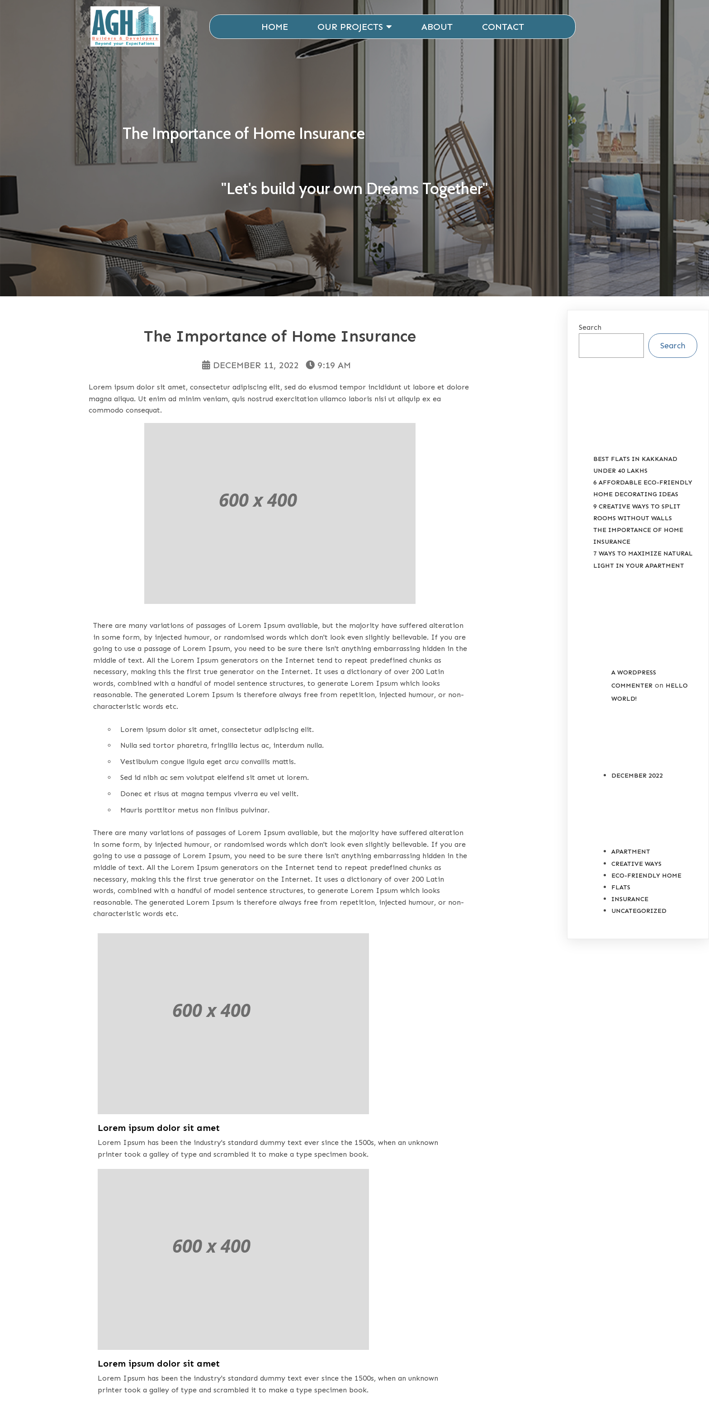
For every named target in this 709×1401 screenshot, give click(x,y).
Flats (620, 893)
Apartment (630, 857)
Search (590, 332)
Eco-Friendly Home (646, 881)
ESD (476, 1380)
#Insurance (214, 1175)
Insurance (153, 1158)
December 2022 (637, 781)
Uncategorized (638, 916)
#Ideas (165, 1175)
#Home (128, 1175)
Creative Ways (636, 869)
